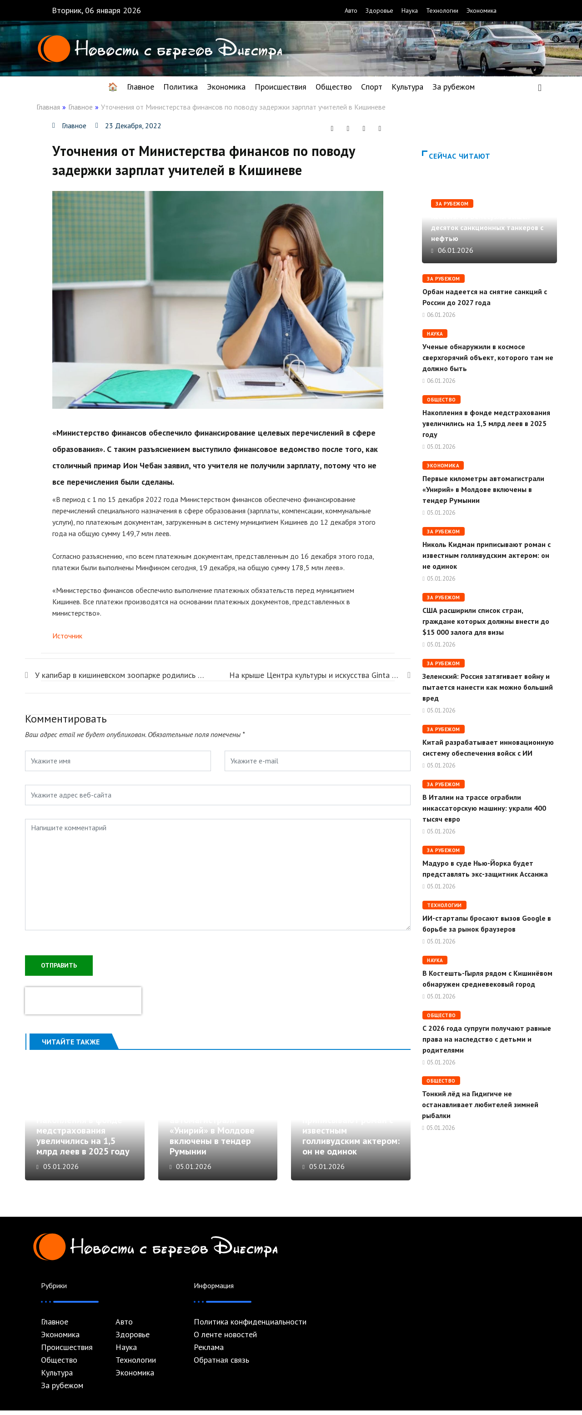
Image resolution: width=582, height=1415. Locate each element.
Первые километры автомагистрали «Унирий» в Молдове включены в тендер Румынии (212, 1135)
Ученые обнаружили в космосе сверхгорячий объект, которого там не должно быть (487, 357)
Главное (140, 86)
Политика (180, 86)
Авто (351, 10)
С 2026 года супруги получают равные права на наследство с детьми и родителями (486, 1039)
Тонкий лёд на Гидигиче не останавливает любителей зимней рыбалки (480, 1104)
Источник (67, 635)
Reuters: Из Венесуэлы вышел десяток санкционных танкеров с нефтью (487, 227)
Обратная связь (221, 1364)
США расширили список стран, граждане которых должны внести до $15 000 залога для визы (485, 621)
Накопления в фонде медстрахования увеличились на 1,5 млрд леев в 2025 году (83, 1140)
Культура (407, 86)
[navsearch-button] (540, 87)
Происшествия (280, 86)
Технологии (442, 10)
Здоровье (379, 10)
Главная (48, 106)
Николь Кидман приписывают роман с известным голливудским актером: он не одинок (486, 555)
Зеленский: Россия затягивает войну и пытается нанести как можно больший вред (487, 687)
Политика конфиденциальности (250, 1326)
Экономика (482, 10)
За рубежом (453, 86)
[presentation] (83, 1000)
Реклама (209, 1351)
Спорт (371, 86)
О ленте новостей (225, 1339)
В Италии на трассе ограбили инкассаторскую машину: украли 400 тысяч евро (484, 808)
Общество (334, 86)
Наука (409, 10)
